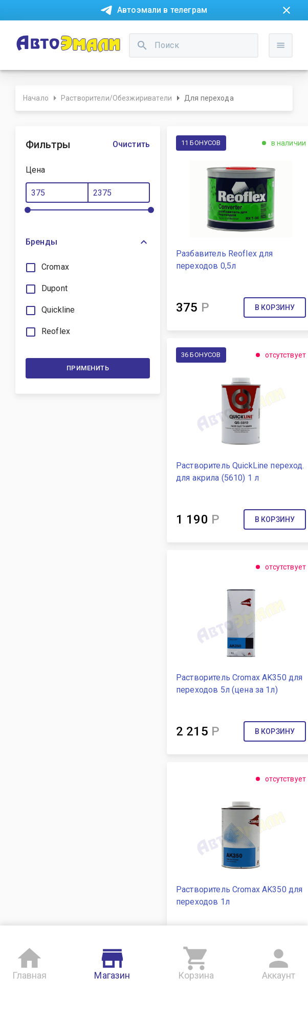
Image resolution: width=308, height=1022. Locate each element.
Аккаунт (279, 961)
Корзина (196, 961)
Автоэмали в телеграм (162, 10)
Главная (29, 961)
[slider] (28, 210)
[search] (142, 45)
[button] (88, 242)
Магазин (112, 961)
